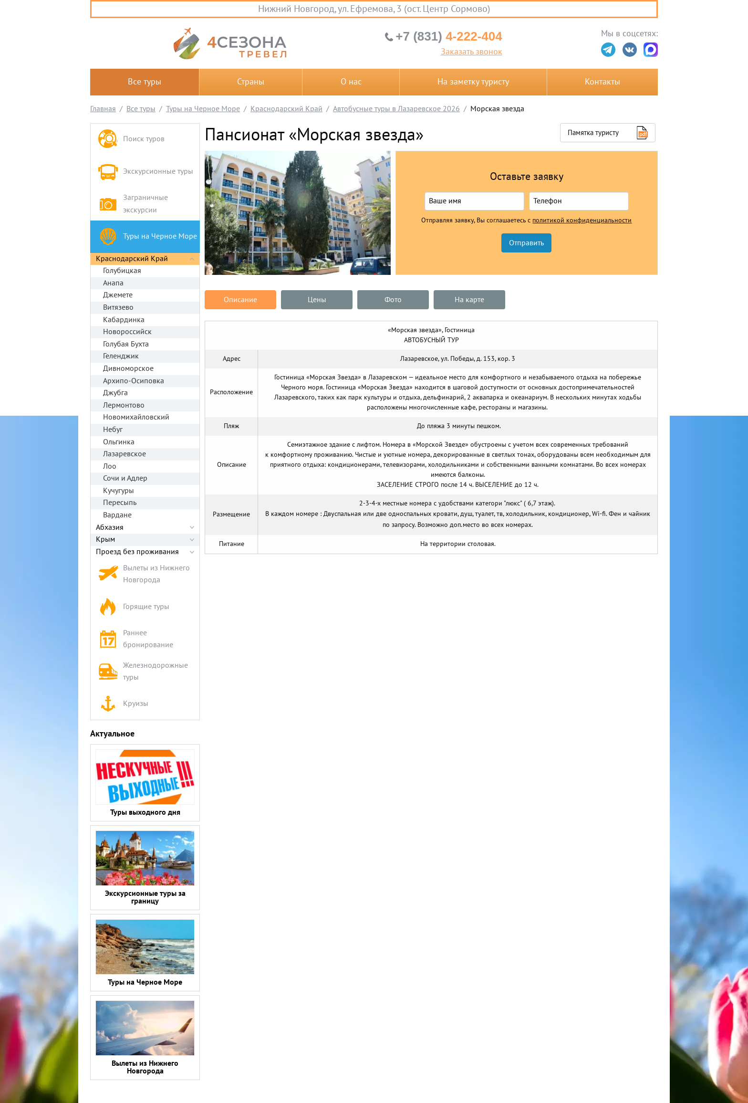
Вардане (117, 515)
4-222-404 (448, 36)
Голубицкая (122, 270)
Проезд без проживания (137, 551)
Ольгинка (119, 442)
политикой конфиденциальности (582, 220)
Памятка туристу (593, 132)
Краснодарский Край (132, 258)
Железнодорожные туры (143, 671)
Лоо (109, 466)
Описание (240, 299)
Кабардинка (124, 319)
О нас (351, 82)
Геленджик (121, 356)
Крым (105, 539)
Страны (250, 82)
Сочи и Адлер (125, 478)
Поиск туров (131, 139)
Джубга (115, 393)
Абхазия (110, 527)
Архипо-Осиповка (133, 381)
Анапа (113, 283)
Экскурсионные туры (145, 171)
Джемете (118, 295)
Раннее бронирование (135, 639)
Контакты (602, 82)
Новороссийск (127, 331)
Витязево (118, 307)
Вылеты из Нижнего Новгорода (144, 574)
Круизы (123, 704)
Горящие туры (133, 607)
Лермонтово (124, 405)
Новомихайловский (136, 417)
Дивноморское (128, 368)
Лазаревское (124, 454)
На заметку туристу (473, 82)
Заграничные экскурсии (133, 203)
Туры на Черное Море (147, 236)
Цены (317, 299)
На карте (469, 299)
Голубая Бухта (126, 344)
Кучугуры (118, 490)
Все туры (144, 82)
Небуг (113, 429)
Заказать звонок (471, 52)
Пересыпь (119, 502)
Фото (393, 299)
